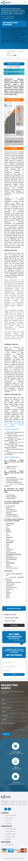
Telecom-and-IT (10, 16)
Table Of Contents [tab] (14, 67)
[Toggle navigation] (25, 2)
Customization (14, 70)
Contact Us (9, 823)
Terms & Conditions (11, 815)
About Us (8, 821)
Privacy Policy (9, 818)
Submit (6, 734)
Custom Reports (10, 831)
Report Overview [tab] (14, 64)
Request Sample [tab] (14, 73)
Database (8, 839)
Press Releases (9, 844)
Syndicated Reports (11, 828)
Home (2, 16)
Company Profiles (10, 836)
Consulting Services (11, 834)
